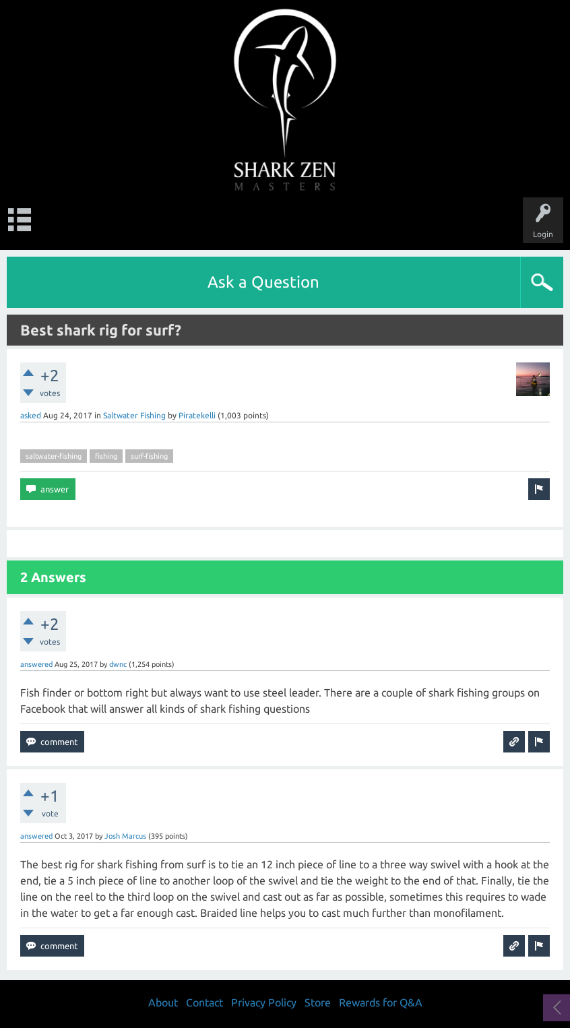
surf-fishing (149, 456)
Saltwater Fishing (134, 415)
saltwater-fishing (54, 456)
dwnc (118, 664)
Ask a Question (263, 282)
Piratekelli (197, 415)
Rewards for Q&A (380, 1002)
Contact (204, 1002)
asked (30, 415)
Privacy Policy (263, 1002)
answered (36, 664)
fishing (106, 456)
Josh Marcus (125, 836)
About (163, 1002)
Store (318, 1002)
